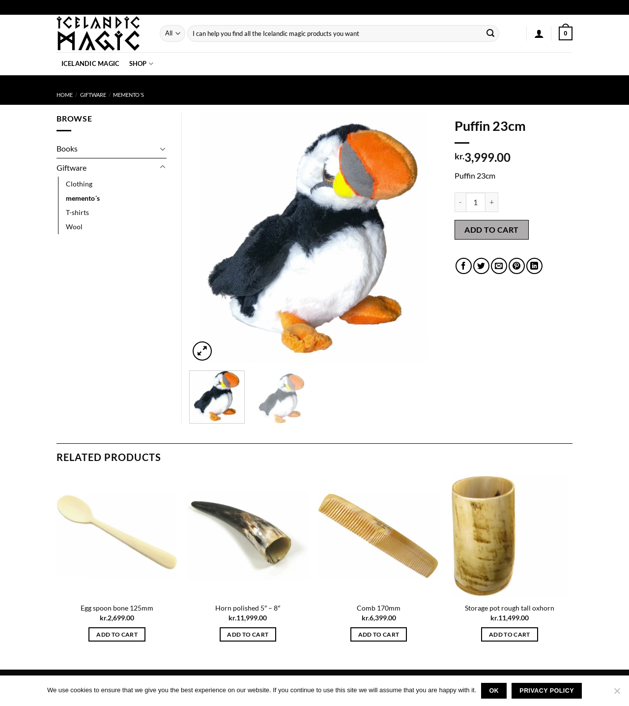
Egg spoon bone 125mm (117, 608)
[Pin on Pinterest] (517, 266)
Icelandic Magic (90, 63)
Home (65, 95)
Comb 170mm (378, 608)
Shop (141, 63)
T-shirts (77, 212)
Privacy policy (546, 690)
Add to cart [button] (117, 634)
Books (67, 148)
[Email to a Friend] (499, 266)
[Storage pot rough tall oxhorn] (510, 536)
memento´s (128, 95)
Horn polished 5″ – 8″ (247, 608)
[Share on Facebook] (464, 266)
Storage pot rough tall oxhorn (509, 608)
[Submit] (490, 33)
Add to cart (491, 229)
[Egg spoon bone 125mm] (117, 536)
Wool (74, 226)
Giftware (93, 95)
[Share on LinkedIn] (534, 266)
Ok (494, 690)
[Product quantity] (476, 202)
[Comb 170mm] (378, 536)
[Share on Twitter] (481, 266)
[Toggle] (163, 148)
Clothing (79, 184)
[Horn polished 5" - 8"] (248, 536)
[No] (617, 694)
